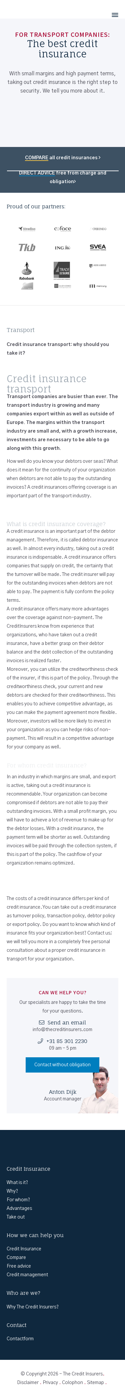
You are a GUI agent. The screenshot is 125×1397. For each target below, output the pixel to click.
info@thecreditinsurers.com (62, 1029)
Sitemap (95, 1382)
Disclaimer (28, 1382)
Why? (12, 1191)
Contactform (20, 1339)
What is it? (17, 1182)
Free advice (19, 1266)
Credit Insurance (24, 1249)
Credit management (27, 1275)
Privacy (50, 1382)
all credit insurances (62, 158)
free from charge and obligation (62, 177)
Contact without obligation (62, 1065)
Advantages (19, 1208)
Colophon (72, 1382)
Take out (16, 1217)
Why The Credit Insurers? (33, 1307)
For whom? (18, 1200)
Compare (16, 1257)
